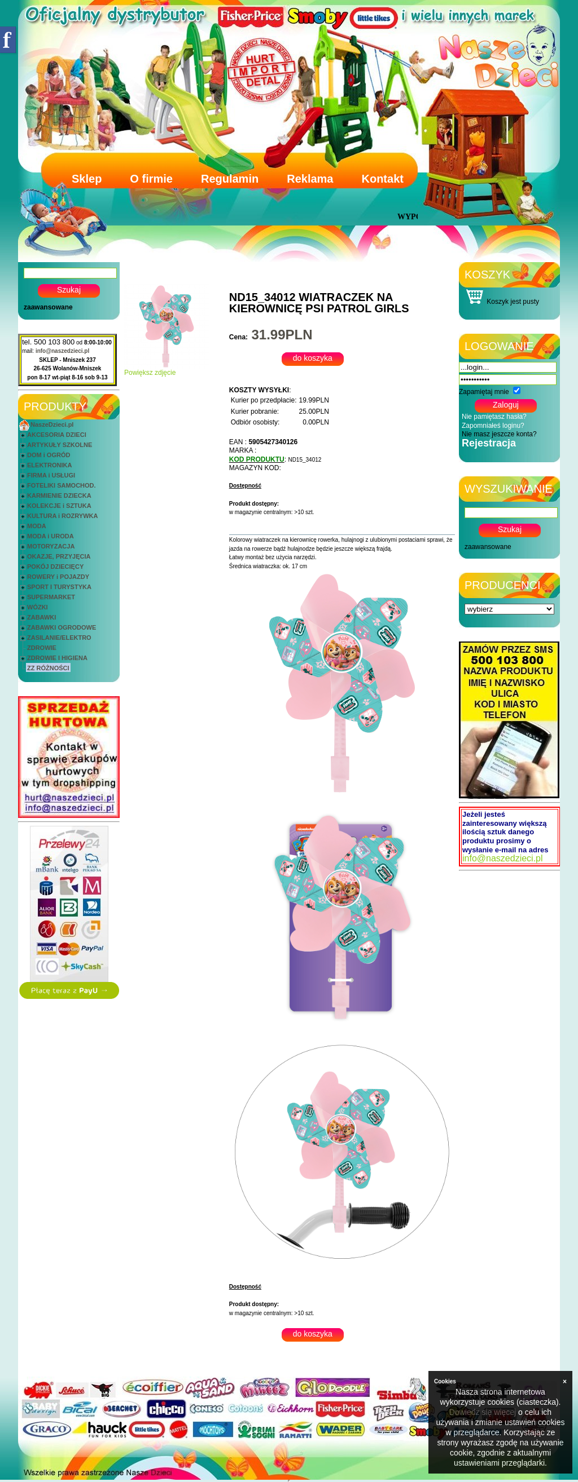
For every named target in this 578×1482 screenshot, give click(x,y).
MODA (36, 526)
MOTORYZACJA (51, 546)
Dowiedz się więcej (482, 1412)
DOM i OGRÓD (48, 455)
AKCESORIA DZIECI (56, 434)
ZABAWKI (41, 617)
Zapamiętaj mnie (484, 392)
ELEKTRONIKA (49, 465)
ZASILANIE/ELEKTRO (59, 637)
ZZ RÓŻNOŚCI (48, 668)
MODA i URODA (50, 536)
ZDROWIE (41, 647)
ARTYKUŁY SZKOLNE (59, 444)
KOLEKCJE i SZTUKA (59, 505)
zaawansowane (48, 307)
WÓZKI (37, 607)
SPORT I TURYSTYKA (59, 586)
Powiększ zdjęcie (166, 369)
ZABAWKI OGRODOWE (61, 627)
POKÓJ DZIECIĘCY (55, 566)
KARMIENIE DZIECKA (59, 495)
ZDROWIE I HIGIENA (57, 657)
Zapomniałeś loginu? (493, 426)
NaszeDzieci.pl (51, 424)
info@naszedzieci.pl (62, 351)
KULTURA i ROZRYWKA (62, 515)
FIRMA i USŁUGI (51, 475)
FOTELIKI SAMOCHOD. (61, 485)
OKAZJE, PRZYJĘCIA (58, 556)
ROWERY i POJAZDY (58, 576)
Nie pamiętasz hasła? (494, 417)
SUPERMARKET (51, 597)
